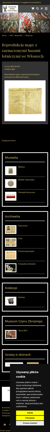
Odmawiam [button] (30, 418)
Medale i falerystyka (26, 180)
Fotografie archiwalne (27, 264)
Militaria (21, 167)
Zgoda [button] (30, 413)
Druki (20, 238)
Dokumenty (23, 226)
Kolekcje (21, 297)
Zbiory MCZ (23, 331)
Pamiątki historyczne (26, 192)
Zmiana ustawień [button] (30, 423)
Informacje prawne (9, 413)
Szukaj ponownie (9, 141)
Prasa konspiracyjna (26, 251)
